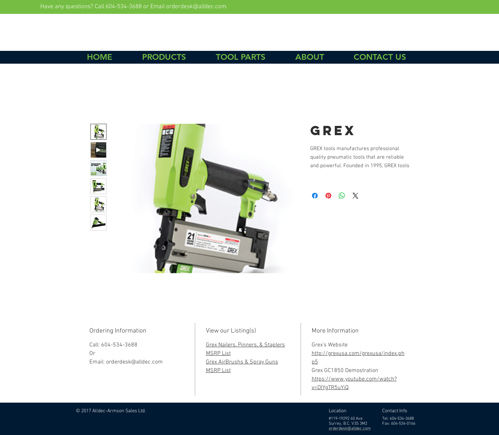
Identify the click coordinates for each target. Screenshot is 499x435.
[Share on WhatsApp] (342, 195)
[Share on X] (355, 195)
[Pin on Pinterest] (328, 195)
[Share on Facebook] (315, 195)
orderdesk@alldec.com (196, 6)
